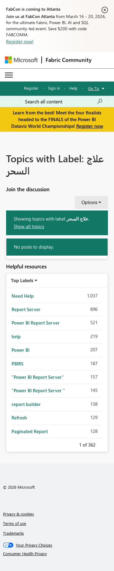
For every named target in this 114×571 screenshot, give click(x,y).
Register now (89, 126)
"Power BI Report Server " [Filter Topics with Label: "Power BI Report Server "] (38, 390)
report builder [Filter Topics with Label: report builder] (26, 404)
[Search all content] (64, 101)
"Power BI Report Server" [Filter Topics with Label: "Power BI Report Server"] (38, 377)
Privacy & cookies (18, 513)
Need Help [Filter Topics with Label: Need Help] (23, 296)
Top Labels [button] (22, 280)
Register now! (19, 41)
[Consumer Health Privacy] (57, 554)
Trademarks (13, 533)
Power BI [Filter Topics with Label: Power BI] (20, 350)
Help (73, 88)
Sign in (54, 88)
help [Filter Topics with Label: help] (16, 336)
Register (31, 88)
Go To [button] (93, 88)
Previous (72, 444)
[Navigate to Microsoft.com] (21, 59)
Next (103, 444)
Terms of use (14, 523)
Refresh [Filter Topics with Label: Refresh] (19, 418)
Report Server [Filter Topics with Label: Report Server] (26, 309)
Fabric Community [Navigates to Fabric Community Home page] (69, 59)
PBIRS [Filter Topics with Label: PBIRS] (17, 364)
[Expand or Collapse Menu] (9, 75)
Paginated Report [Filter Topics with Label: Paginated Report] (30, 431)
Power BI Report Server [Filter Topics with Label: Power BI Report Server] (36, 323)
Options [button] (89, 202)
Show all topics (29, 226)
